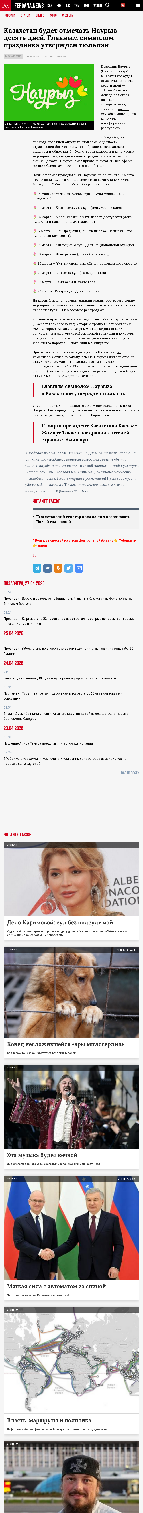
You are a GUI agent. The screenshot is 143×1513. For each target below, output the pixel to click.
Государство (33, 56)
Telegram (126, 540)
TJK (68, 5)
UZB (86, 5)
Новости (9, 15)
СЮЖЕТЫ (68, 15)
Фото (53, 15)
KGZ (59, 5)
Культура (61, 56)
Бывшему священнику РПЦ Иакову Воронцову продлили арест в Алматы (60, 678)
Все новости (130, 773)
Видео (40, 15)
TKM (77, 5)
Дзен (42, 545)
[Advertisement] (71, 804)
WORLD (97, 5)
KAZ (49, 5)
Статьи (25, 15)
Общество (48, 56)
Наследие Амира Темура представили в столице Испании (48, 743)
